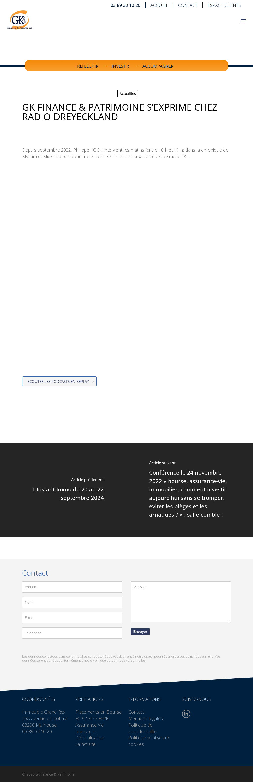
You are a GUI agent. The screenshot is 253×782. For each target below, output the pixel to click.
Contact (136, 712)
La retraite (85, 744)
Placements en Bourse (98, 712)
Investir (120, 66)
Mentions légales (145, 718)
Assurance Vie (89, 725)
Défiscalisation (89, 738)
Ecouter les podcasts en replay (58, 381)
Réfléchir (88, 66)
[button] (243, 24)
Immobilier (86, 731)
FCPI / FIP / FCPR (92, 718)
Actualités (128, 93)
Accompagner (158, 66)
